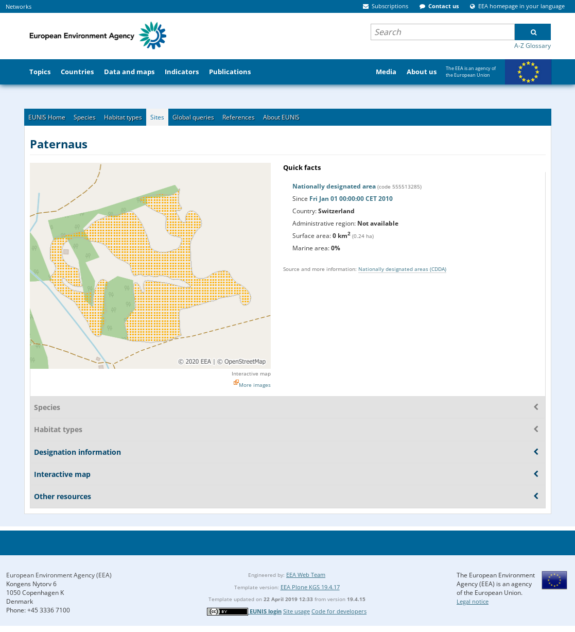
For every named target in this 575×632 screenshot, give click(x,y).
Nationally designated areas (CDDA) (402, 268)
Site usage (296, 611)
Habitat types (123, 117)
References (238, 117)
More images (255, 384)
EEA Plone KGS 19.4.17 (310, 587)
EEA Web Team (305, 574)
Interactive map (251, 373)
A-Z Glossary (532, 45)
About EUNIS (281, 117)
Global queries (193, 117)
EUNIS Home (46, 117)
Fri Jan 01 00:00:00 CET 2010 (351, 198)
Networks (18, 6)
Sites (157, 117)
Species (85, 117)
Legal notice (473, 601)
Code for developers (339, 611)
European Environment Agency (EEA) (59, 575)
